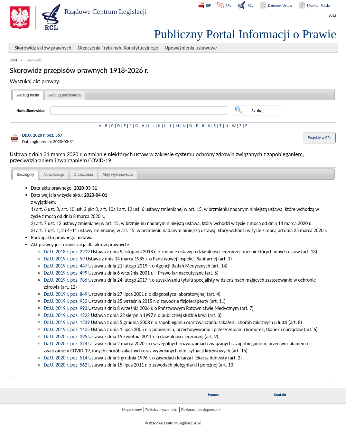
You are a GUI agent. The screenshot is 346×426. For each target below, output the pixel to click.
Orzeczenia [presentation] (83, 174)
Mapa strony (132, 409)
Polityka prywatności (161, 409)
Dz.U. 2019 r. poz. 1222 (67, 315)
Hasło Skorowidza (30, 110)
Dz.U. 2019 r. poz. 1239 (67, 322)
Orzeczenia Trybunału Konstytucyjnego (118, 48)
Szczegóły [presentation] (25, 174)
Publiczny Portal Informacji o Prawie (245, 34)
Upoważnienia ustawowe (191, 48)
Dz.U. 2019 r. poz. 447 (65, 266)
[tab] (28, 95)
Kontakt (280, 395)
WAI (332, 16)
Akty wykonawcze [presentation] (117, 174)
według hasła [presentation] (28, 95)
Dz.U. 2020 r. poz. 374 (65, 343)
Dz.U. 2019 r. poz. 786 (65, 280)
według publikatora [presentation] (65, 95)
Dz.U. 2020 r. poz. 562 (65, 365)
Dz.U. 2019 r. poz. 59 (64, 259)
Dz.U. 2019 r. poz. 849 (65, 294)
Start (13, 60)
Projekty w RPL (319, 137)
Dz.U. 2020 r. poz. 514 (65, 358)
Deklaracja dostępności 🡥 (201, 409)
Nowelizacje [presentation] (53, 174)
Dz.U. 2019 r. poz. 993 (65, 308)
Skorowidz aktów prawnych (43, 48)
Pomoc (213, 395)
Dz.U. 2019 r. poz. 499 (65, 273)
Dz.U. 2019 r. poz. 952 (65, 301)
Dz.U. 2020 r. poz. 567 (42, 135)
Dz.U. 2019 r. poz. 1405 (67, 329)
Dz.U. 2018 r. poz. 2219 (67, 252)
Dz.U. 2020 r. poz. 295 (65, 336)
